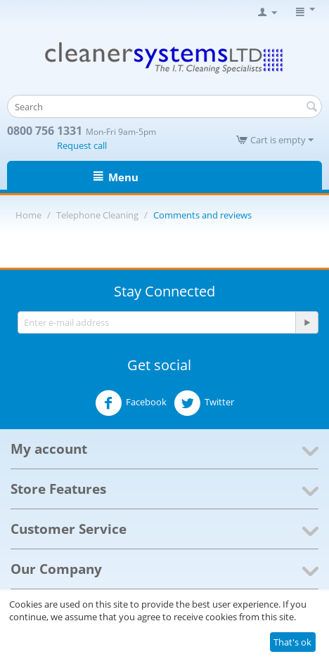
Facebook (131, 403)
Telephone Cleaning (97, 215)
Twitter (204, 403)
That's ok (292, 642)
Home (28, 215)
